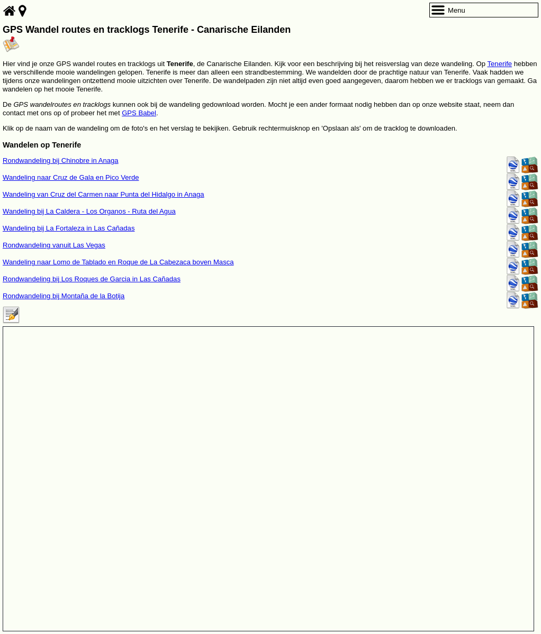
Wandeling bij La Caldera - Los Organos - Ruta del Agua (89, 211)
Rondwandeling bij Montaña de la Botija (63, 296)
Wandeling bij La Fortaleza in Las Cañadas (68, 228)
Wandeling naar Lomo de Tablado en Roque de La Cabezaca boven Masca (118, 262)
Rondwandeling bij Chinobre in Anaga (61, 160)
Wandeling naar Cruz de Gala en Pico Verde (71, 177)
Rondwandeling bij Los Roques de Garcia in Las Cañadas (92, 279)
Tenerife (500, 64)
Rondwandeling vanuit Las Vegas (54, 245)
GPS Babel (139, 113)
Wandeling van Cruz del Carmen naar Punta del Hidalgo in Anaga (103, 194)
